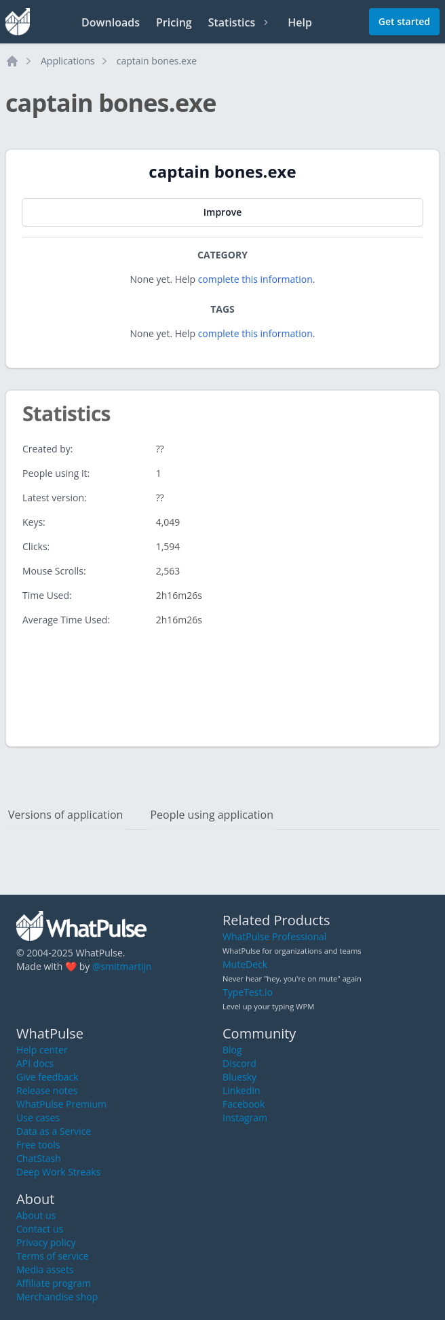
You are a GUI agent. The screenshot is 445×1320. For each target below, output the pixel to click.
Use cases (38, 1117)
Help (300, 22)
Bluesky (239, 1076)
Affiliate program (53, 1283)
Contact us (39, 1228)
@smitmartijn (122, 966)
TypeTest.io (247, 992)
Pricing (174, 22)
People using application (211, 814)
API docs (35, 1063)
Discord (239, 1063)
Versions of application (65, 814)
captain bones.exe (157, 60)
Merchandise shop (57, 1296)
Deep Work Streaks (58, 1171)
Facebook (243, 1104)
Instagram (244, 1117)
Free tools (38, 1144)
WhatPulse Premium (61, 1104)
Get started (404, 21)
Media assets (45, 1269)
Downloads (110, 22)
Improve (222, 212)
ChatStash (38, 1158)
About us (36, 1215)
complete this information (255, 279)
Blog (232, 1049)
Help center (42, 1049)
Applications (68, 60)
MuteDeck (244, 964)
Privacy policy (46, 1242)
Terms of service (52, 1255)
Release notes (46, 1090)
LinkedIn (241, 1090)
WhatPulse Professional (274, 936)
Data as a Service (53, 1131)
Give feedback (47, 1076)
